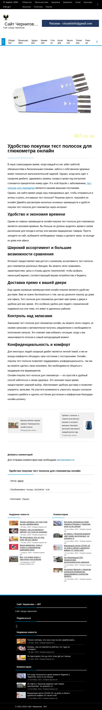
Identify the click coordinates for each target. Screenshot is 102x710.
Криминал (67, 2)
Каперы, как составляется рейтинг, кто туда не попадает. (33, 530)
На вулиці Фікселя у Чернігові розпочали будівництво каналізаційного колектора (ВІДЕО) (77, 572)
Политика (38, 7)
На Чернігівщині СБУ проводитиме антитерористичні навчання (76, 559)
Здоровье (55, 2)
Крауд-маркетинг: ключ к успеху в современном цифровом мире (31, 547)
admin (21, 481)
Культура (88, 2)
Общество (27, 2)
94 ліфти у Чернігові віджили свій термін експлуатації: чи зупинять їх (77, 536)
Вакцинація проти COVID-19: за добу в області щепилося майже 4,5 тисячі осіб (77, 547)
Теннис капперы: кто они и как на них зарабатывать (33, 523)
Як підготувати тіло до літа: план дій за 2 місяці (32, 538)
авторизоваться (65, 460)
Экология (26, 7)
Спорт (78, 2)
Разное (49, 7)
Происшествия (41, 2)
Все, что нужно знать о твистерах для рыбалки (30, 558)
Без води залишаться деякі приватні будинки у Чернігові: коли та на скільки (77, 524)
